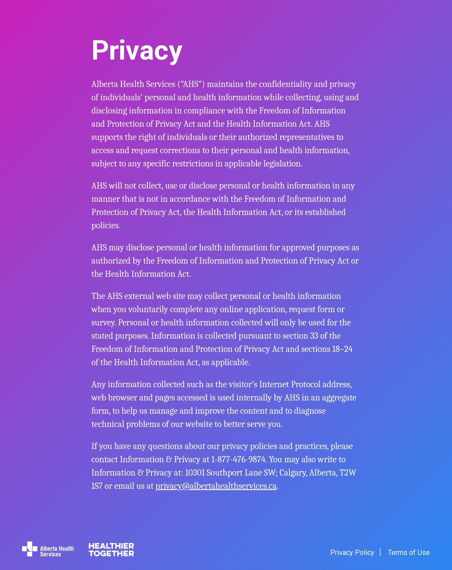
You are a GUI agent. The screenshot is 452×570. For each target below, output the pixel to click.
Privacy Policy (352, 552)
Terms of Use (409, 552)
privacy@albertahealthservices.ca (215, 486)
